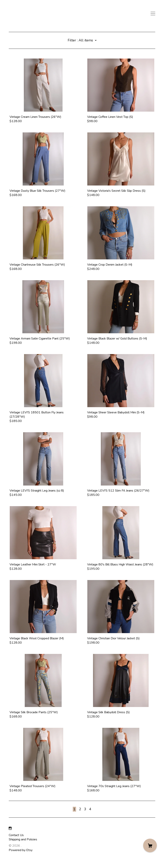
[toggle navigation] (153, 14)
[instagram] (10, 828)
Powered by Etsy (20, 850)
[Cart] (150, 845)
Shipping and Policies (23, 839)
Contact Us (16, 835)
